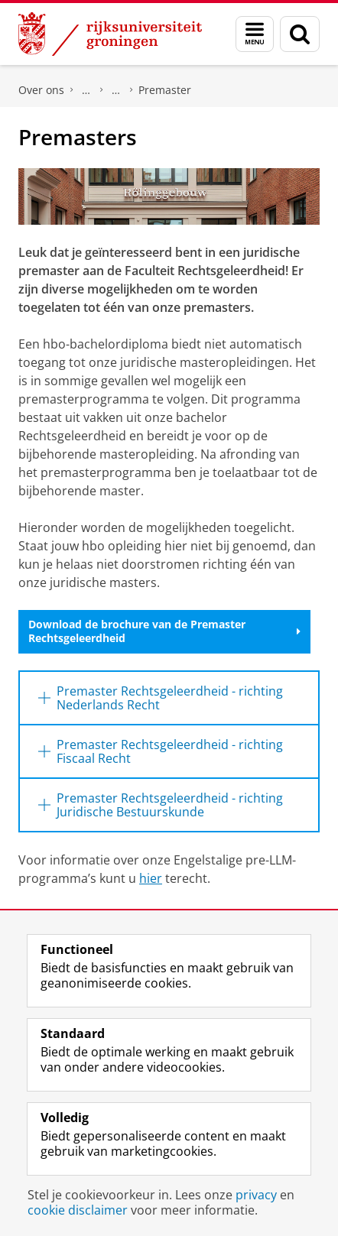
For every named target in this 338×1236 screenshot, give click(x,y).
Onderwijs (116, 90)
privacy (256, 1194)
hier (150, 878)
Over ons (41, 90)
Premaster (164, 90)
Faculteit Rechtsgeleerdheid (86, 90)
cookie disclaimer (78, 1210)
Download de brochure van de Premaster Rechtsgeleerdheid (164, 631)
